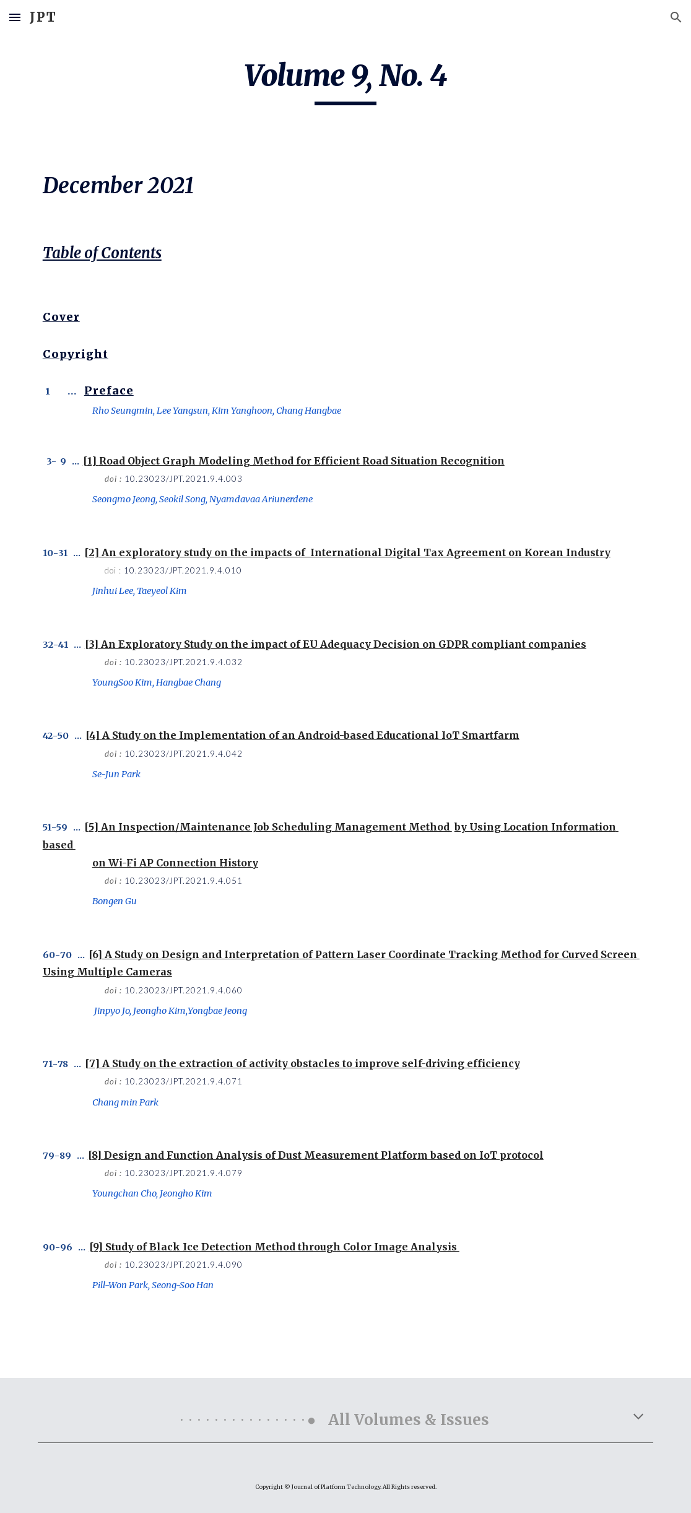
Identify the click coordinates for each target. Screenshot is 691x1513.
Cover (61, 317)
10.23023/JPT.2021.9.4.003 (183, 479)
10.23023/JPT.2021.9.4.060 (183, 990)
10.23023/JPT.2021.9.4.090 (183, 1265)
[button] (15, 17)
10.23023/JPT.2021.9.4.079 (183, 1173)
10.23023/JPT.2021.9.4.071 (183, 1081)
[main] (346, 81)
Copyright (75, 354)
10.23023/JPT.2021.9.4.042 (183, 754)
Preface (109, 391)
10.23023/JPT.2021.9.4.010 (183, 570)
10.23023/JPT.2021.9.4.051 (183, 881)
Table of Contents (102, 253)
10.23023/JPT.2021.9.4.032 (183, 662)
